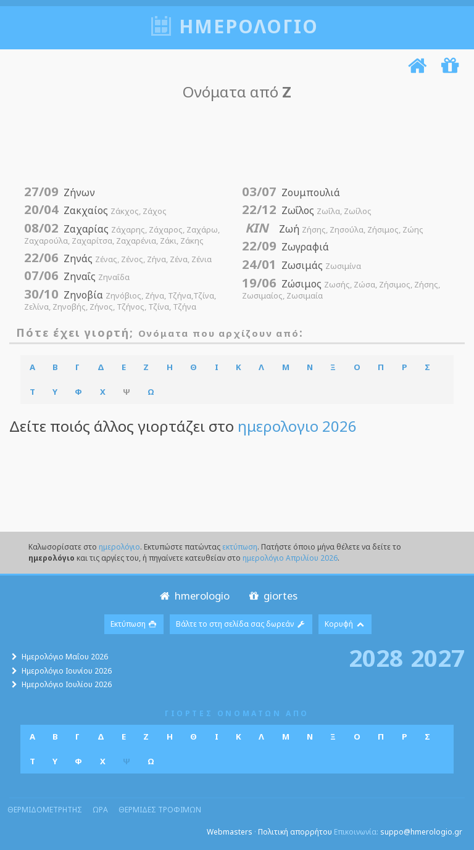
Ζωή (332, 229)
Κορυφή (345, 624)
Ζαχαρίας (122, 234)
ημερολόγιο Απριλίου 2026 (290, 558)
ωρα (100, 809)
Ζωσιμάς (301, 265)
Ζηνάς (118, 258)
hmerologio (193, 595)
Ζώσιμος (341, 289)
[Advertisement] (234, 143)
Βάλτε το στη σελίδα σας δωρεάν (241, 624)
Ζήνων (59, 192)
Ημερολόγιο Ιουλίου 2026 (67, 684)
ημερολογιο (248, 26)
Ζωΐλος (307, 210)
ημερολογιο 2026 (297, 426)
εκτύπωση (239, 547)
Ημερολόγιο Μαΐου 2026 (65, 656)
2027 (437, 658)
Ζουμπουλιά (291, 192)
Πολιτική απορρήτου (295, 832)
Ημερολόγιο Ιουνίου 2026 (67, 671)
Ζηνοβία (120, 300)
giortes (271, 595)
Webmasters (229, 832)
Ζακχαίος (95, 210)
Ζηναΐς (77, 276)
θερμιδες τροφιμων (159, 809)
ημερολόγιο (119, 547)
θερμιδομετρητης (44, 809)
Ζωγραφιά (285, 247)
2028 (376, 658)
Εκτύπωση (134, 624)
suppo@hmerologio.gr (421, 832)
